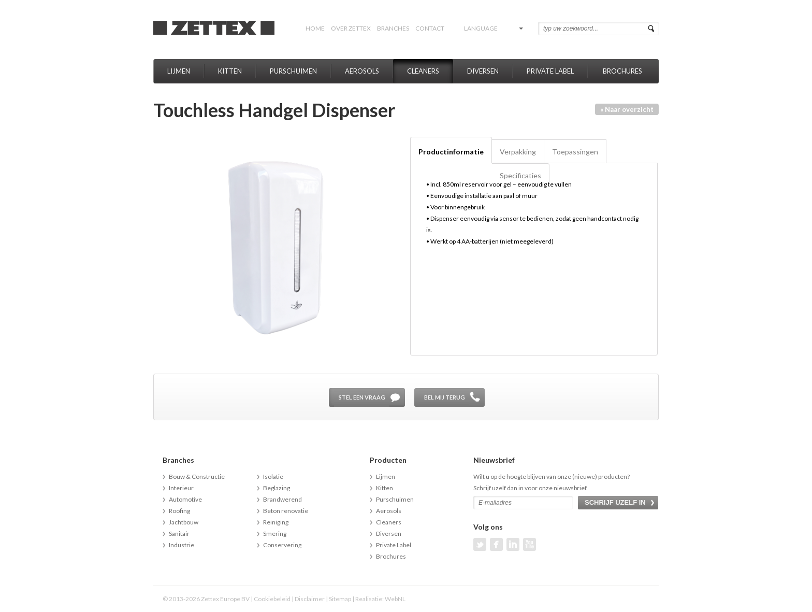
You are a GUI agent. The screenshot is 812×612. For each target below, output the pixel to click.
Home (315, 28)
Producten (388, 460)
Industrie (181, 545)
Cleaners (423, 71)
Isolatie (273, 476)
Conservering (282, 545)
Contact (429, 28)
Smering (274, 533)
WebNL (395, 599)
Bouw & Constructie (197, 476)
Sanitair (179, 533)
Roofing (179, 511)
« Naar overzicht (627, 109)
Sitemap (340, 599)
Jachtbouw (183, 522)
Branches (393, 28)
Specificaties (520, 175)
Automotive (185, 499)
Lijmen (178, 71)
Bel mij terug (444, 397)
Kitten (230, 71)
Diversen (483, 71)
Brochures (622, 71)
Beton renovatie (285, 511)
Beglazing (276, 488)
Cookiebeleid (272, 599)
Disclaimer (310, 599)
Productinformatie (451, 151)
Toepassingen (575, 151)
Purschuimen (293, 71)
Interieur (181, 488)
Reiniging (275, 522)
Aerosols (362, 71)
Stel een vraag (362, 397)
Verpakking (518, 151)
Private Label (550, 71)
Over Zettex (351, 28)
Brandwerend (282, 499)
